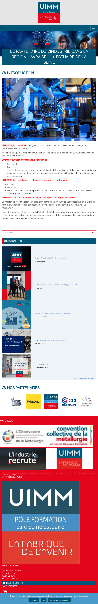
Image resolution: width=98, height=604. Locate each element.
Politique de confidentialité (59, 600)
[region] (49, 43)
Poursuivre (34, 600)
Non (43, 600)
